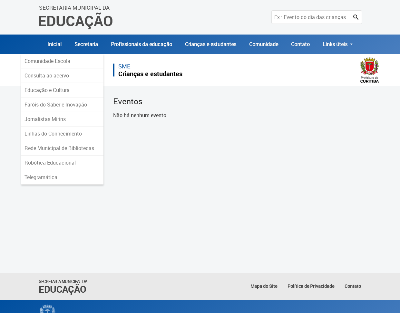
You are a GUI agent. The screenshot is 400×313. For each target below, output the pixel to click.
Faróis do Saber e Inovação (55, 104)
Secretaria (86, 44)
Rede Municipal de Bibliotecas (59, 148)
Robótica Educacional (50, 162)
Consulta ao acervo (46, 75)
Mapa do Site (263, 286)
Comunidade (263, 44)
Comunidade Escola (47, 61)
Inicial (54, 44)
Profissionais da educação (141, 44)
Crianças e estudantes (210, 44)
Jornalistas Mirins (45, 119)
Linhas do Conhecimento (53, 133)
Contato (300, 44)
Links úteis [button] (336, 44)
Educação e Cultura (47, 90)
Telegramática (40, 177)
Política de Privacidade (311, 286)
